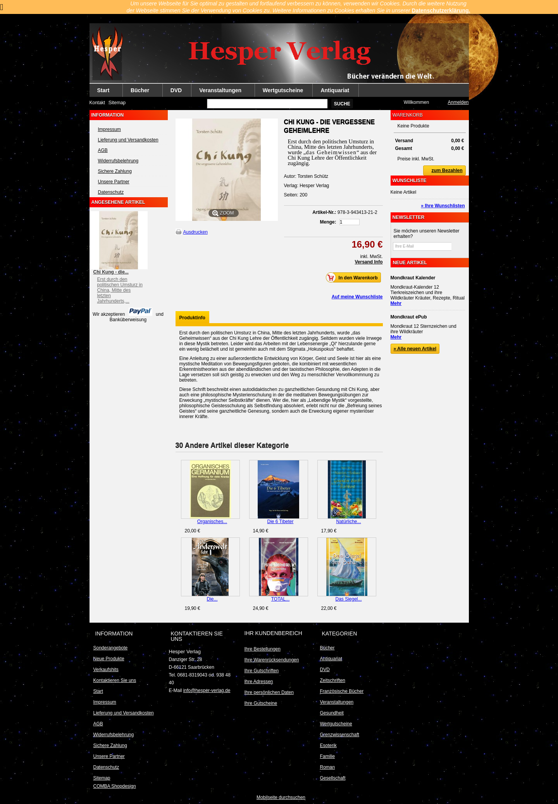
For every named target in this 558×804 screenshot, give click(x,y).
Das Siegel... (348, 599)
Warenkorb (408, 115)
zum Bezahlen (442, 170)
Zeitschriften (332, 680)
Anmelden (458, 102)
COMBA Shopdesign (114, 786)
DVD (176, 90)
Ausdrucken (195, 232)
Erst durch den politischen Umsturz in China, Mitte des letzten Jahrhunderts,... (120, 290)
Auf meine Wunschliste (357, 297)
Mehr (396, 303)
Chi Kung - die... (111, 272)
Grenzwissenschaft (339, 734)
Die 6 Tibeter (280, 521)
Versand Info (368, 262)
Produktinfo (192, 317)
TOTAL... (280, 599)
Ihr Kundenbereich (273, 633)
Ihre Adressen (259, 681)
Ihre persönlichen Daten (269, 692)
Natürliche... (348, 521)
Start (104, 92)
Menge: (328, 222)
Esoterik (328, 745)
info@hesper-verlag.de (207, 690)
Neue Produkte (108, 658)
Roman (327, 767)
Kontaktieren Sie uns (114, 680)
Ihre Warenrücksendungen (272, 660)
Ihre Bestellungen (263, 649)
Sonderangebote (110, 648)
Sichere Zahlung (115, 171)
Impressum (109, 129)
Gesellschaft (333, 778)
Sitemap (117, 102)
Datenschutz (111, 192)
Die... (212, 599)
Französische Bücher (342, 691)
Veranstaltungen (220, 92)
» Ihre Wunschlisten (443, 205)
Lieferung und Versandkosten (128, 140)
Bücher (140, 92)
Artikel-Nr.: (324, 212)
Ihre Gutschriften (262, 670)
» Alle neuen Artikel (415, 348)
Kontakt (97, 102)
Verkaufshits (106, 669)
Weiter (379, 475)
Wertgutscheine (283, 90)
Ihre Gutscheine (261, 703)
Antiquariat (334, 90)
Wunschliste (410, 180)
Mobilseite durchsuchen (281, 797)
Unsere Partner (113, 181)
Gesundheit (332, 713)
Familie (327, 756)
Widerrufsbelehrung (118, 161)
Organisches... (212, 521)
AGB (103, 150)
